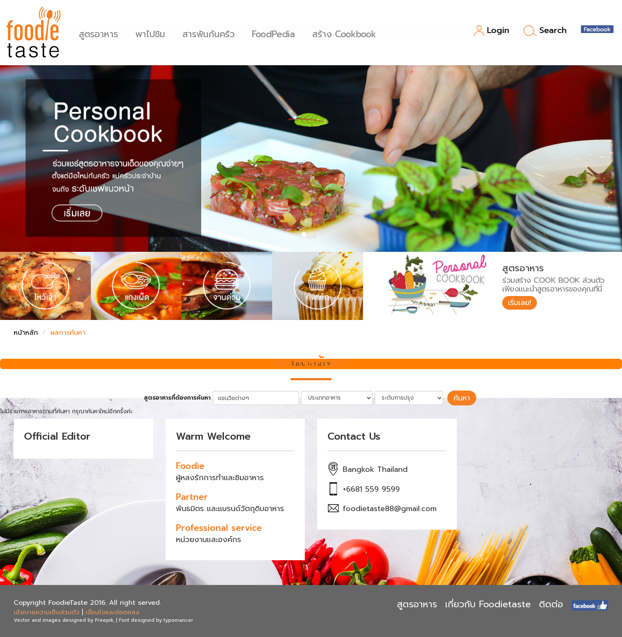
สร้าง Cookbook (347, 33)
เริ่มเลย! (520, 303)
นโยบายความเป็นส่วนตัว (46, 611)
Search (545, 30)
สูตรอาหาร (101, 33)
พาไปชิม (153, 33)
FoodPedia (276, 33)
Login (491, 30)
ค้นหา (462, 398)
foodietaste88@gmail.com (390, 508)
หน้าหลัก (26, 333)
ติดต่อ (551, 604)
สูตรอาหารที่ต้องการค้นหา (179, 397)
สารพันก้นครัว (211, 33)
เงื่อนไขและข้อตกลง (112, 611)
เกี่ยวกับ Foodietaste (488, 604)
